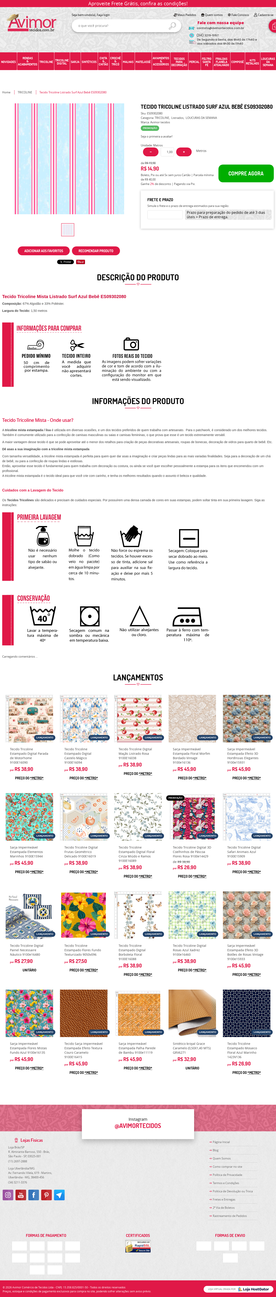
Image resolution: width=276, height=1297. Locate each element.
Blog (215, 1150)
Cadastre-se (265, 15)
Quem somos (214, 15)
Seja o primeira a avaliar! (156, 136)
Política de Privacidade (227, 1175)
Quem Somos (222, 1158)
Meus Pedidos (187, 15)
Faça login (103, 15)
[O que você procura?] (172, 26)
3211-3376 (17, 1182)
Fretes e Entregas (224, 1199)
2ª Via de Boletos (224, 1208)
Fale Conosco (240, 15)
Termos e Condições (226, 1183)
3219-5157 (207, 35)
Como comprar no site (227, 1167)
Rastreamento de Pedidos (230, 1216)
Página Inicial (221, 1142)
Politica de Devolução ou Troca (233, 1191)
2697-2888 (17, 1161)
